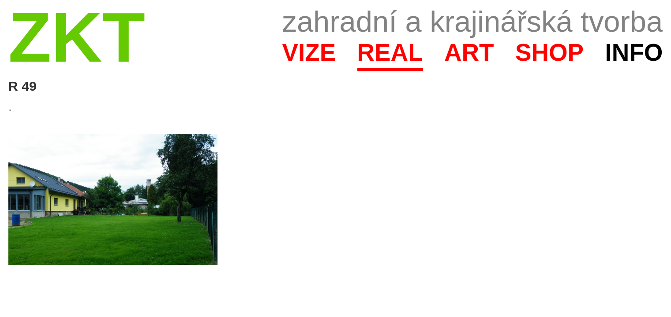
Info (634, 52)
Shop (549, 52)
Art (469, 52)
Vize (309, 52)
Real (390, 52)
